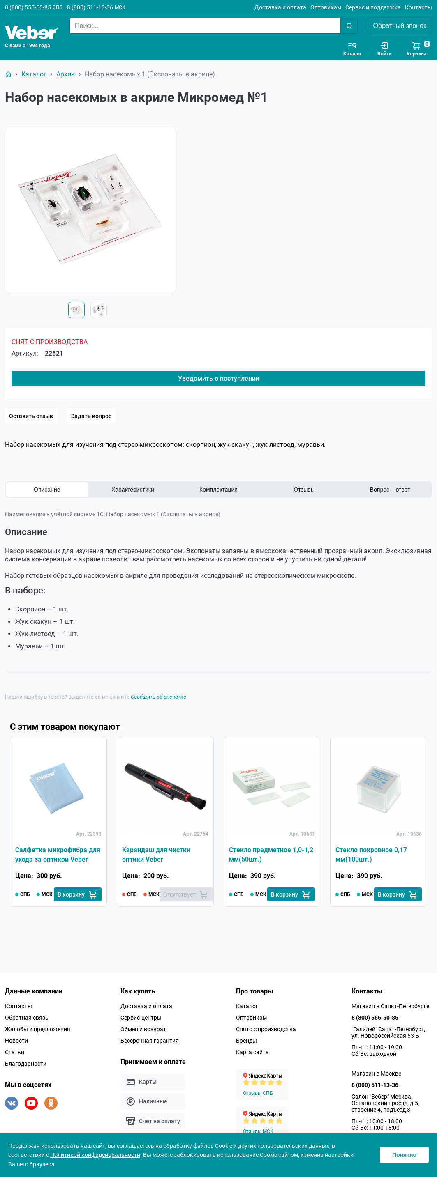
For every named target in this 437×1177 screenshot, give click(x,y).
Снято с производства (266, 1029)
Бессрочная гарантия (149, 1040)
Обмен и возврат (143, 1029)
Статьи (14, 1052)
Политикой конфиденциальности (95, 1155)
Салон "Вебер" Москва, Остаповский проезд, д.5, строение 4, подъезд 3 (385, 1103)
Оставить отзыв (31, 416)
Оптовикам (325, 7)
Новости (16, 1040)
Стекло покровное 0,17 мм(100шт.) (371, 854)
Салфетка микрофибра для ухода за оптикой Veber (57, 854)
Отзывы (304, 489)
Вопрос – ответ (390, 489)
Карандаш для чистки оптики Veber (156, 854)
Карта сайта (252, 1052)
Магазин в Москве (376, 1073)
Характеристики (132, 489)
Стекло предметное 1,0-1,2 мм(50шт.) (271, 854)
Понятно (404, 1155)
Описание (47, 489)
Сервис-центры (141, 1017)
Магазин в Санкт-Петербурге (390, 1006)
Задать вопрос (91, 416)
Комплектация (218, 489)
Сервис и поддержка (373, 7)
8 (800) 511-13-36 (90, 7)
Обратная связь (27, 1017)
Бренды (246, 1040)
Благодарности (25, 1063)
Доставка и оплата (280, 7)
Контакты (418, 7)
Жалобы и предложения (37, 1029)
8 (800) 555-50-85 (28, 7)
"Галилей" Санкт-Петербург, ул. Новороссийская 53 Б (388, 1032)
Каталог (247, 1006)
